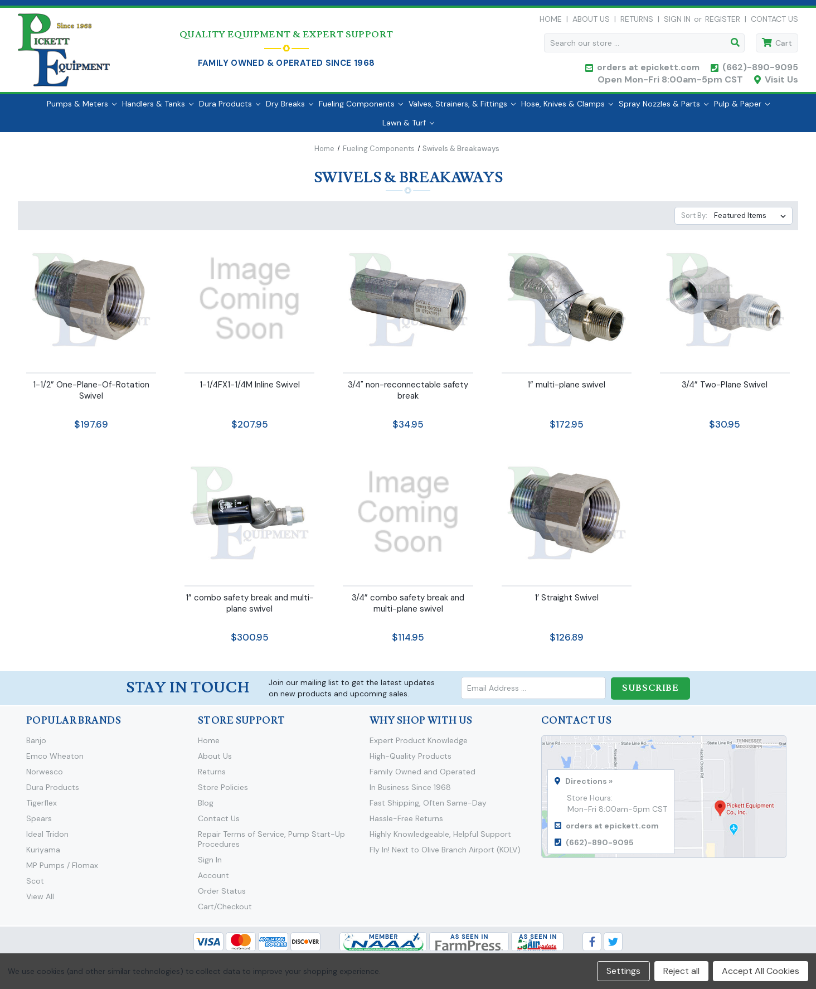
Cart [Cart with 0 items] (783, 46)
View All (40, 901)
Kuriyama (43, 854)
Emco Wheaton (55, 760)
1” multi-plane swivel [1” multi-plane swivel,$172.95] (566, 389)
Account (213, 880)
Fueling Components (361, 109)
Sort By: (694, 221)
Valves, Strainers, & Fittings (462, 109)
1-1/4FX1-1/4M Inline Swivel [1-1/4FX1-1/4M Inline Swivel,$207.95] (250, 389)
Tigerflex (41, 807)
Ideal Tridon (47, 838)
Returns (636, 22)
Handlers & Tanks (157, 109)
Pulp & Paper (742, 109)
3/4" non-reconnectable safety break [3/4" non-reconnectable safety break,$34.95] (408, 395)
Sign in (677, 22)
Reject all (681, 971)
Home (551, 22)
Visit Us (781, 82)
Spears (39, 823)
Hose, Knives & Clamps (567, 109)
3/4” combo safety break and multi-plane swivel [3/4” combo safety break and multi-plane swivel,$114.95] (408, 608)
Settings (623, 971)
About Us (591, 22)
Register (722, 22)
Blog (205, 807)
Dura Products (229, 109)
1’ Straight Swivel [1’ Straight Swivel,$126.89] (567, 602)
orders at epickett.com (647, 70)
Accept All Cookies (760, 971)
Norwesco (44, 776)
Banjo (36, 745)
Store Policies (223, 792)
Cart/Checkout (225, 911)
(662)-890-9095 (760, 70)
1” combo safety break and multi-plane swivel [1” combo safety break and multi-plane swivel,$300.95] (250, 608)
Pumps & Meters (81, 109)
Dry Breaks (289, 109)
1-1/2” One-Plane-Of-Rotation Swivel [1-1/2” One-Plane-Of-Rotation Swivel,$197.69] (91, 395)
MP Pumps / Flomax (62, 870)
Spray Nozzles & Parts (663, 109)
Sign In (210, 864)
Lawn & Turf (408, 128)
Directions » (589, 785)
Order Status (222, 895)
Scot (35, 885)
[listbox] (752, 221)
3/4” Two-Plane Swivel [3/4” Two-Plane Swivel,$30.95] (725, 389)
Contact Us (774, 22)
